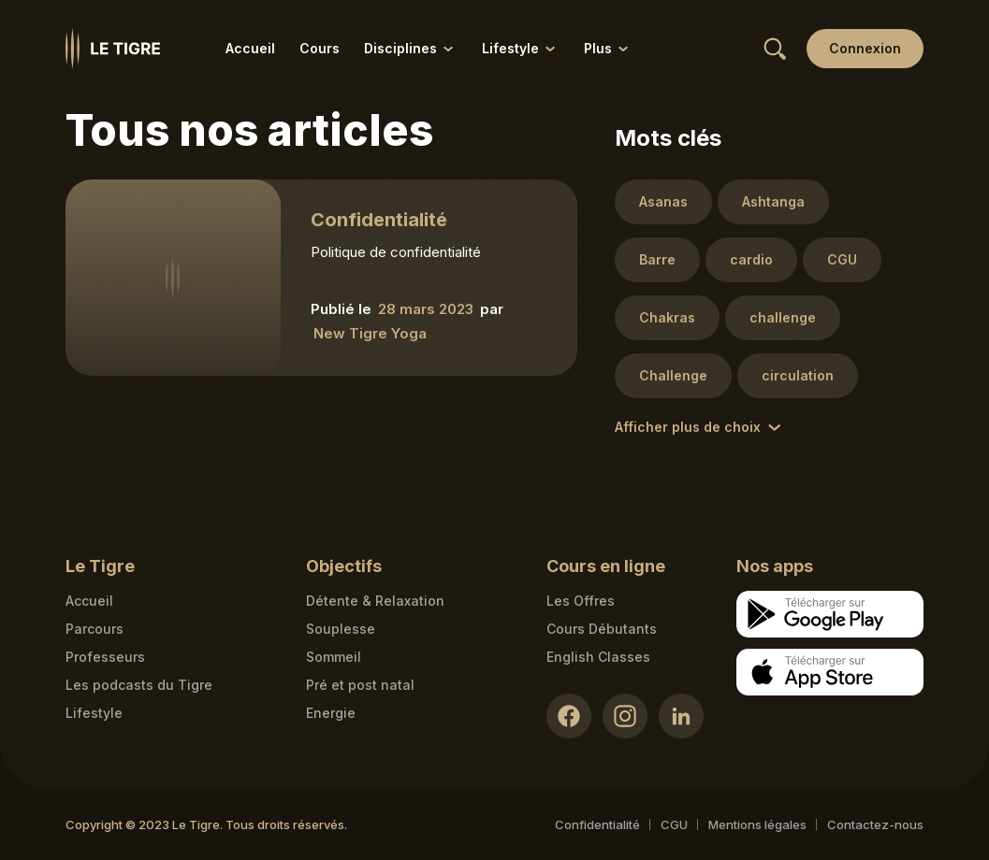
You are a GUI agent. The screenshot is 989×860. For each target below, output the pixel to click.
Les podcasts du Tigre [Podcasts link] (138, 685)
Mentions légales (757, 824)
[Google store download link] (830, 614)
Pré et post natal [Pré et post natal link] (360, 685)
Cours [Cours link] (319, 48)
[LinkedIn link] (681, 716)
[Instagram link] (625, 716)
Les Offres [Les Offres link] (580, 601)
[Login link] (865, 48)
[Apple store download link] (830, 672)
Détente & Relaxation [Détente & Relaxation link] (375, 601)
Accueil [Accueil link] (250, 48)
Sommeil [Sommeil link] (333, 657)
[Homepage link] (112, 48)
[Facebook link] (568, 716)
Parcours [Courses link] (94, 629)
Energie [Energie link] (331, 713)
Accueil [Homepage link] (89, 601)
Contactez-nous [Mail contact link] (875, 824)
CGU (674, 824)
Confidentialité (597, 824)
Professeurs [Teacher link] (105, 657)
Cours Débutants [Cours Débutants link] (601, 629)
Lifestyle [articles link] (94, 713)
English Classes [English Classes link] (598, 657)
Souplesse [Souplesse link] (340, 629)
